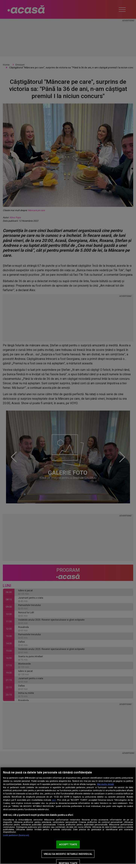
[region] (68, 815)
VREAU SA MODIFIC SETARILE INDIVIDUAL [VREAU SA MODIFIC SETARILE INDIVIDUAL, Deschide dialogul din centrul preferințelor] (68, 854)
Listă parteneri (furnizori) (16, 835)
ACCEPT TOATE (68, 844)
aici (54, 800)
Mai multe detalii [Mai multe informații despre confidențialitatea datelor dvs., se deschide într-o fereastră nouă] (105, 784)
